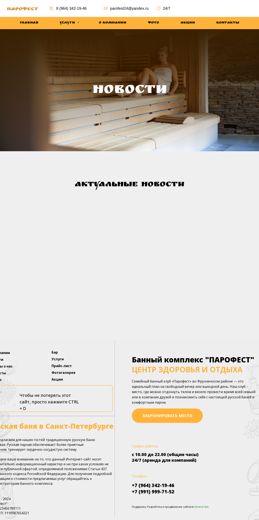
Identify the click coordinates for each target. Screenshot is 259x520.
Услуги (68, 23)
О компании (112, 23)
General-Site (201, 507)
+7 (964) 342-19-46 (153, 485)
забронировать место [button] (167, 415)
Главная (29, 23)
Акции (187, 23)
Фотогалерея (63, 372)
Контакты (227, 23)
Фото (153, 23)
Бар (55, 352)
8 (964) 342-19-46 (71, 8)
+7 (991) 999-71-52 (153, 491)
